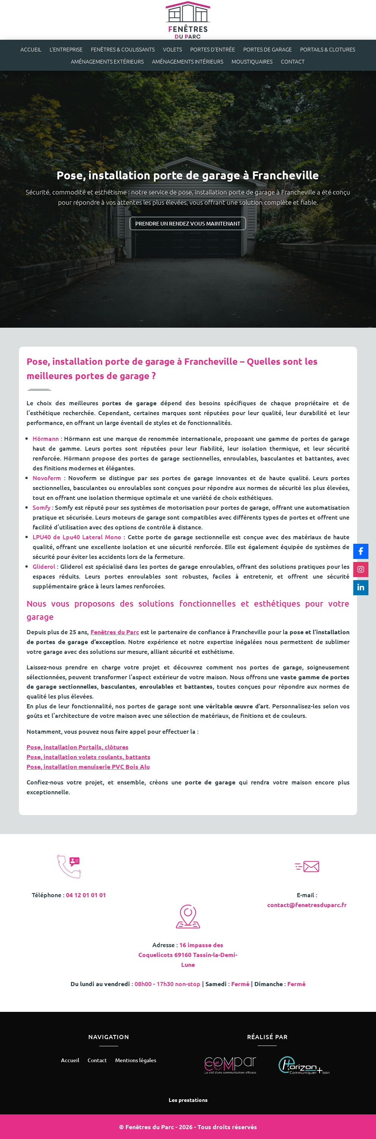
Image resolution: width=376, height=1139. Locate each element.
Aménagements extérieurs (107, 62)
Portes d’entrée (212, 50)
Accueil (30, 50)
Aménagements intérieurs (187, 62)
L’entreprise (66, 50)
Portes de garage (267, 50)
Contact (293, 62)
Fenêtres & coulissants (123, 50)
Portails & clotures (327, 50)
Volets (172, 50)
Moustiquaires (252, 62)
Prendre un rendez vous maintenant (187, 223)
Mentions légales (135, 1061)
